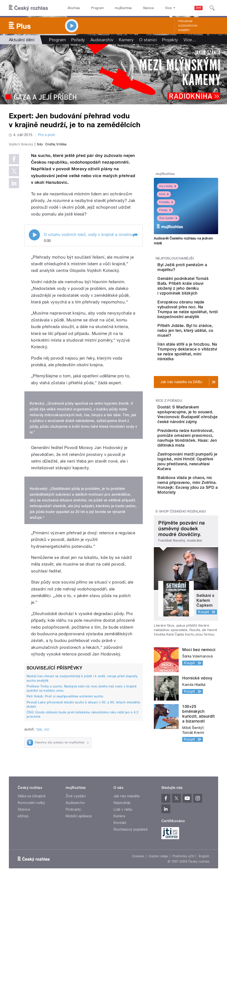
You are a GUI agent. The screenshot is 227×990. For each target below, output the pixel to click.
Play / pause (34, 310)
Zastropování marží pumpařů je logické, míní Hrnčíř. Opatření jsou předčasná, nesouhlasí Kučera (199, 555)
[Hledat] (212, 8)
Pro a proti (46, 135)
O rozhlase (153, 8)
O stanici (148, 39)
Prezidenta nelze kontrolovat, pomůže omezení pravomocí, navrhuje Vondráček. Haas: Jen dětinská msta (199, 520)
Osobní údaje (158, 962)
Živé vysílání (168, 218)
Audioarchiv (187, 25)
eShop (23, 922)
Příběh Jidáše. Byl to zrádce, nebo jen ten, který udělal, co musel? (199, 368)
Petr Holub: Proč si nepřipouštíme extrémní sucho (65, 772)
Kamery (184, 30)
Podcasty (73, 915)
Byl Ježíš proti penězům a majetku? (195, 269)
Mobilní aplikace (79, 922)
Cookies (138, 962)
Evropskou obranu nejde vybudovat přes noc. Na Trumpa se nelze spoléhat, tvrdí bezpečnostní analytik (199, 338)
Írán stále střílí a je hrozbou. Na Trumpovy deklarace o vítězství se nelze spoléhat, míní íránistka (199, 399)
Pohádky (166, 202)
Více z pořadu (169, 456)
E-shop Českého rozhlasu (181, 620)
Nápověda (122, 909)
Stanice (132, 8)
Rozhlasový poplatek (131, 935)
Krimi (164, 194)
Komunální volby (31, 909)
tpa (38, 805)
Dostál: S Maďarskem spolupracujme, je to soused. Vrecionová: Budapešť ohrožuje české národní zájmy (199, 479)
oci (46, 805)
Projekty (170, 39)
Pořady (78, 39)
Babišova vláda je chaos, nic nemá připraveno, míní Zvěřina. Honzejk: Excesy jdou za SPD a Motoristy (199, 588)
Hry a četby (167, 186)
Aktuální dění (21, 39)
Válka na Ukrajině (31, 902)
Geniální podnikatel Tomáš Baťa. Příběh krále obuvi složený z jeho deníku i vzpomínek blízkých (199, 300)
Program (90, 8)
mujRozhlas (112, 8)
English (204, 962)
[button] (135, 310)
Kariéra (119, 922)
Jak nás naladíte (127, 902)
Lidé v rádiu (123, 915)
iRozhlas (71, 8)
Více (190, 39)
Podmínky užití (183, 962)
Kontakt (120, 929)
